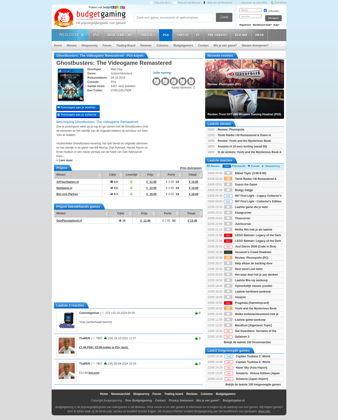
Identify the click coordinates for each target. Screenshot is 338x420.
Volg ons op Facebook (219, 2)
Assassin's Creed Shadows (247, 252)
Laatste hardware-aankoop (247, 291)
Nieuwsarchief (120, 394)
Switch (183, 35)
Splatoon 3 (237, 336)
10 (122, 220)
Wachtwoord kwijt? (262, 25)
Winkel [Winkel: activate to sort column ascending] (60, 174)
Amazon (235, 297)
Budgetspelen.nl (234, 400)
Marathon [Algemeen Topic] (248, 325)
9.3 (114, 194)
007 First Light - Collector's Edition (253, 201)
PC (198, 35)
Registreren (245, 25)
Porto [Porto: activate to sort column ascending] (171, 174)
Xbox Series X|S (120, 35)
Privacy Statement (181, 400)
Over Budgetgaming (138, 400)
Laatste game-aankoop (244, 319)
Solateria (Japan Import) (252, 379)
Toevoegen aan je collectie (77, 114)
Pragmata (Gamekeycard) (246, 302)
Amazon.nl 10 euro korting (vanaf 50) (242, 146)
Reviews (146, 45)
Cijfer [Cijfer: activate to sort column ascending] (112, 174)
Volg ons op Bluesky (189, 2)
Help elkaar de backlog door (248, 263)
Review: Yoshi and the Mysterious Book (244, 141)
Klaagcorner (237, 212)
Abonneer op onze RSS (254, 2)
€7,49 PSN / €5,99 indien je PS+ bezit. (103, 347)
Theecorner (237, 218)
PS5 (96, 35)
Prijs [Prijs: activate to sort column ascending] (150, 174)
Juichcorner (237, 224)
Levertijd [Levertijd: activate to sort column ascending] (131, 174)
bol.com (93, 372)
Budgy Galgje (238, 190)
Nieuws (72, 45)
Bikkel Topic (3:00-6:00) (245, 173)
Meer (260, 35)
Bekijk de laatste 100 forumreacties (247, 342)
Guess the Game (240, 184)
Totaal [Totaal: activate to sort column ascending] (192, 174)
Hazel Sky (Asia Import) (251, 367)
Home (58, 45)
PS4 (166, 35)
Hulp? (276, 25)
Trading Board (125, 45)
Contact (203, 45)
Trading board (173, 394)
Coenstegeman (89, 313)
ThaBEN (84, 338)
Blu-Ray (242, 35)
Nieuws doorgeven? (255, 45)
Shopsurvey (89, 45)
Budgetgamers (183, 45)
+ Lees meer (64, 160)
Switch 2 (148, 35)
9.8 (114, 188)
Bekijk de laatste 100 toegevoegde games (253, 384)
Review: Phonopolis (231, 129)
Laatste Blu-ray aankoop (246, 280)
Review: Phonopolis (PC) (246, 257)
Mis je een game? (225, 45)
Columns (163, 45)
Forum (107, 45)
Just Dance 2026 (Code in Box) (250, 246)
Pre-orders (218, 35)
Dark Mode (280, 2)
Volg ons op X (162, 2)
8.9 (114, 182)
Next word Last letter (243, 269)
